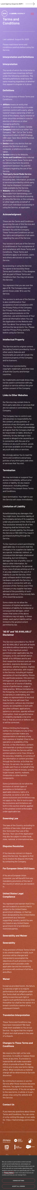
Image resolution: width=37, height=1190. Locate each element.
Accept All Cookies (18, 1186)
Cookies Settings (18, 1180)
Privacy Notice (9, 1173)
